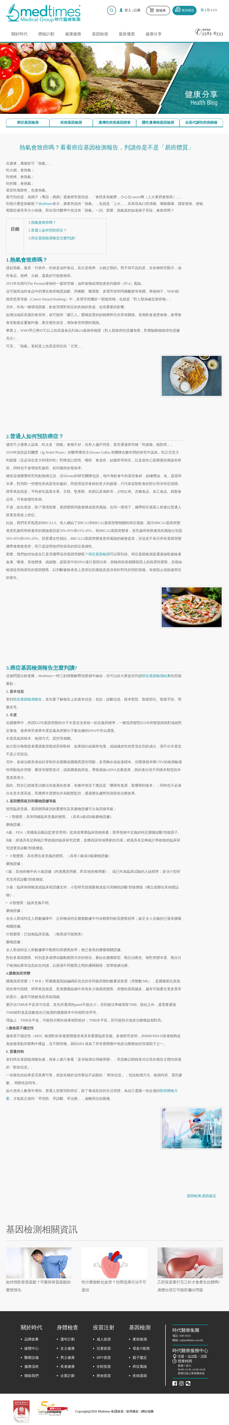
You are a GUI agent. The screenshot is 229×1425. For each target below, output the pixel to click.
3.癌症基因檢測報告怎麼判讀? (52, 238)
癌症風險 (140, 1366)
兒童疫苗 (104, 1348)
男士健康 (67, 1357)
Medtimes (45, 204)
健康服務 (73, 34)
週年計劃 (67, 1339)
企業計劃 (67, 1376)
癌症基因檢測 (27, 122)
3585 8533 (185, 1335)
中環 (181, 1356)
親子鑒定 (140, 1357)
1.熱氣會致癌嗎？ (42, 222)
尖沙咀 (192, 1356)
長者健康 (67, 1366)
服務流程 (31, 1366)
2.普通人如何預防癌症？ (47, 230)
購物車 (161, 10)
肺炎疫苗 (104, 1376)
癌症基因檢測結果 (156, 676)
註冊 (137, 10)
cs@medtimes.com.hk (191, 1340)
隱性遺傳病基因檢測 (158, 122)
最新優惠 (127, 34)
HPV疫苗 (104, 1357)
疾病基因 (140, 1376)
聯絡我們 (31, 1376)
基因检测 (194, 1196)
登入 (128, 10)
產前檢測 (140, 1339)
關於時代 (19, 34)
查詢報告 (188, 10)
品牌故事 (31, 1339)
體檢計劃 (46, 34)
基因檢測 (100, 34)
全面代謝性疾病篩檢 (201, 122)
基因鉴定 (209, 1196)
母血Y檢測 (141, 1348)
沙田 (204, 1356)
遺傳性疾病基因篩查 (114, 122)
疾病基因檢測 (71, 122)
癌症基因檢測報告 (27, 699)
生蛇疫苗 (104, 1366)
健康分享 (154, 34)
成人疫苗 (104, 1339)
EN (215, 10)
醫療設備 (31, 1357)
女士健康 (67, 1348)
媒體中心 (31, 1348)
